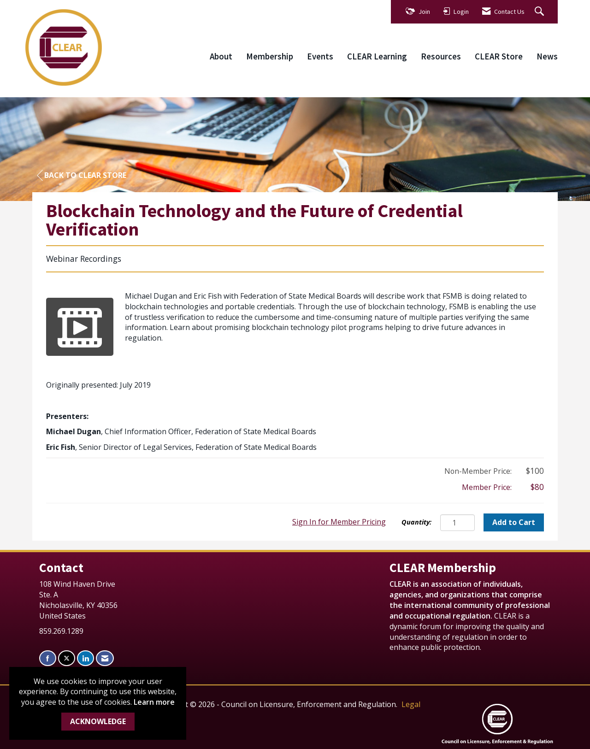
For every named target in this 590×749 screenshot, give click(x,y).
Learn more (154, 702)
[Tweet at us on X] (66, 658)
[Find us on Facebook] (47, 658)
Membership (269, 56)
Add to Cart (513, 522)
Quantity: (416, 522)
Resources (441, 56)
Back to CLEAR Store (81, 175)
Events (320, 56)
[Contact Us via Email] (105, 658)
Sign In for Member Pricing (339, 522)
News (547, 56)
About (221, 56)
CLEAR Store (499, 56)
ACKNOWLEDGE (98, 721)
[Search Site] (540, 12)
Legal (410, 704)
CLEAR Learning (377, 56)
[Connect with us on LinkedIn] (85, 658)
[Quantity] (457, 522)
